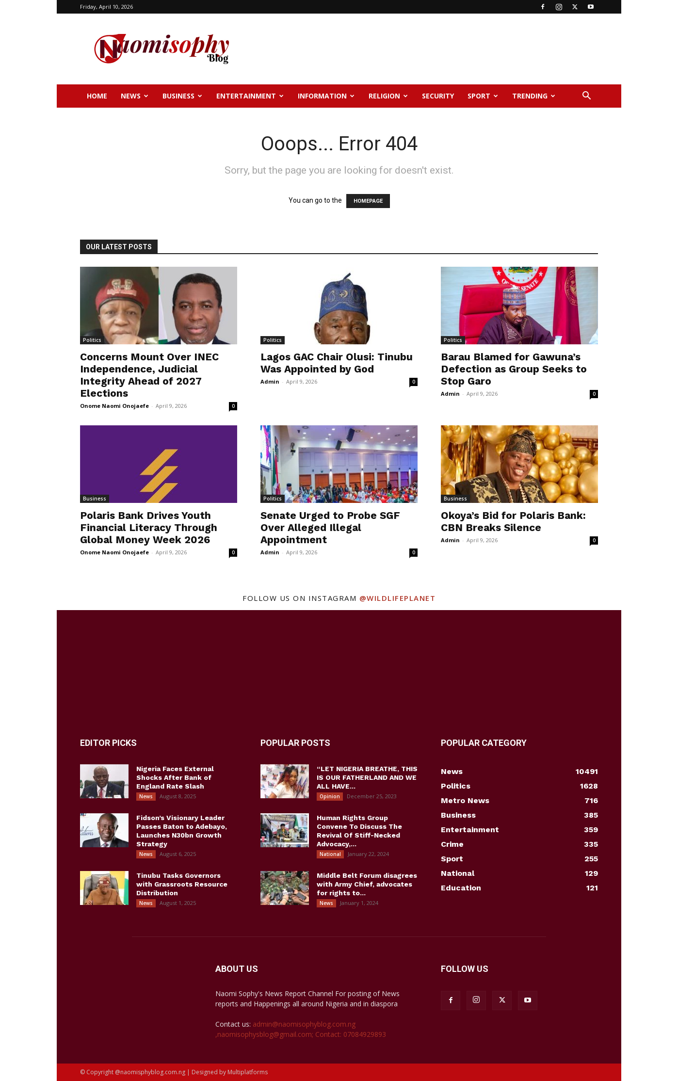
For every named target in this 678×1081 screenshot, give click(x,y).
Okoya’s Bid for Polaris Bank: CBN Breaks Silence (513, 521)
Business (182, 95)
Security (438, 95)
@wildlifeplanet (397, 598)
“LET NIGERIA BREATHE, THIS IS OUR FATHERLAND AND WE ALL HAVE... (367, 777)
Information (326, 95)
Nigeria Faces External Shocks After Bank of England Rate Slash (175, 777)
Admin (269, 381)
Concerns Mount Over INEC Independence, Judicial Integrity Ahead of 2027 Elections (149, 375)
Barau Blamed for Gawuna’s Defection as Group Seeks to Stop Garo (514, 369)
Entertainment (250, 95)
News (134, 95)
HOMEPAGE (368, 201)
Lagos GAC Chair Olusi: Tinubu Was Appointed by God (336, 363)
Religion (388, 95)
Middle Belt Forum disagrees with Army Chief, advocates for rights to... (367, 884)
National (330, 854)
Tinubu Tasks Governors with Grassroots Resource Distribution (181, 884)
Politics (92, 340)
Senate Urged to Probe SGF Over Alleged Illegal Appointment (330, 527)
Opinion (330, 796)
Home (97, 95)
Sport (483, 95)
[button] (586, 96)
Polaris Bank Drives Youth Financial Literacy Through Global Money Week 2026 (148, 527)
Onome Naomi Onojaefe (114, 405)
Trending (533, 95)
